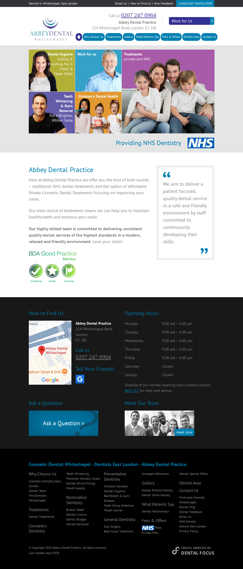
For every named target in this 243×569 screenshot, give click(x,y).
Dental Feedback (190, 512)
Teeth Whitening (77, 474)
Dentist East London (192, 526)
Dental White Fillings (80, 483)
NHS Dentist (187, 521)
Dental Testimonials (155, 511)
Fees (151, 528)
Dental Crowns (76, 514)
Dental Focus (197, 553)
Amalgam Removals (155, 474)
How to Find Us (140, 3)
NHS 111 (132, 390)
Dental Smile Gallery (156, 495)
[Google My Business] (80, 379)
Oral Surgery (112, 526)
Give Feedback (163, 3)
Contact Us (209, 37)
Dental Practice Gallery (157, 490)
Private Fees (150, 533)
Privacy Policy (188, 531)
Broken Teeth (75, 510)
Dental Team (37, 491)
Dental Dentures (77, 524)
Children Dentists (116, 486)
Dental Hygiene (114, 491)
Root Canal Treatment (118, 531)
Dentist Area (191, 37)
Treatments (114, 37)
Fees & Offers (171, 37)
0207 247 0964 (138, 15)
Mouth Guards (75, 488)
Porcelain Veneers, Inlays (83, 478)
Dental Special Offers (193, 474)
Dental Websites (193, 548)
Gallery (128, 37)
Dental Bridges (76, 519)
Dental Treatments (41, 517)
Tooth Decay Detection (119, 505)
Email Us (121, 3)
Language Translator (195, 3)
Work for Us (182, 20)
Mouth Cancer (113, 510)
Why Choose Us (93, 37)
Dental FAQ (187, 507)
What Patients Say (147, 37)
